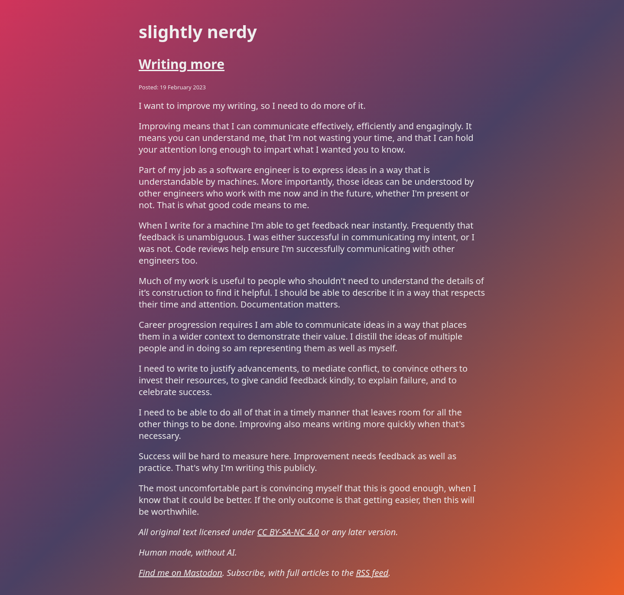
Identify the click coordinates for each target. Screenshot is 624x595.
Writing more (181, 64)
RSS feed (372, 573)
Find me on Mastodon (180, 573)
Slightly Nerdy (198, 31)
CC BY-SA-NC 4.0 (288, 532)
